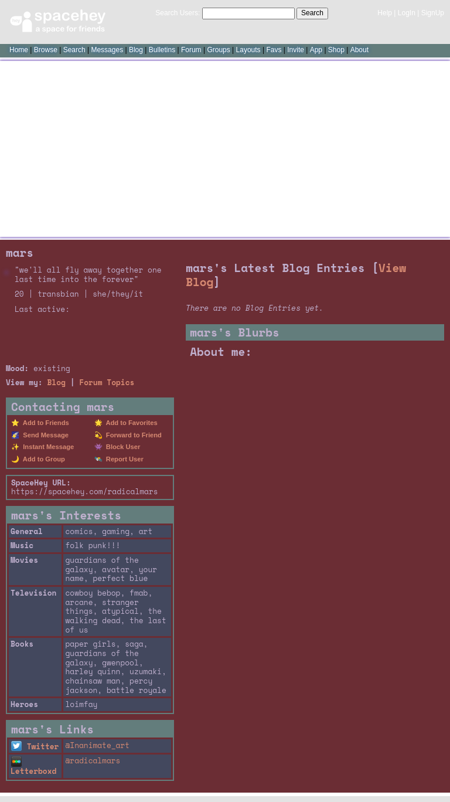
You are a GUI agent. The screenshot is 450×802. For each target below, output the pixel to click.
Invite (295, 50)
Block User (122, 446)
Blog (136, 50)
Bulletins (162, 50)
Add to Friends (44, 422)
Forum (191, 50)
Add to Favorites (130, 422)
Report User (123, 459)
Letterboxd (33, 767)
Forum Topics (106, 382)
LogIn (406, 13)
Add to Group (42, 459)
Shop (336, 50)
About (359, 50)
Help (384, 13)
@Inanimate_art (97, 745)
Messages (107, 50)
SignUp (432, 13)
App (316, 50)
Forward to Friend (132, 435)
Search (312, 13)
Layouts (248, 50)
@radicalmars (92, 760)
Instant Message (46, 446)
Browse (45, 50)
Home (18, 50)
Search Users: (177, 13)
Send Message (44, 435)
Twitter (35, 746)
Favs (273, 50)
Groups (218, 50)
